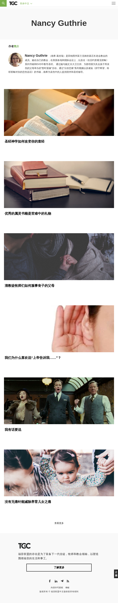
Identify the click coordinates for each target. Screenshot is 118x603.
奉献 (67, 587)
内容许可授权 (57, 587)
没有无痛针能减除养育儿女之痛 (28, 502)
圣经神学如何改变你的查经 (24, 141)
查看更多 (59, 523)
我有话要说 (13, 429)
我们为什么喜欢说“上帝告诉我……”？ (33, 358)
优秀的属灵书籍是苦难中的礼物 (28, 213)
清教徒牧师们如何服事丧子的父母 (29, 285)
